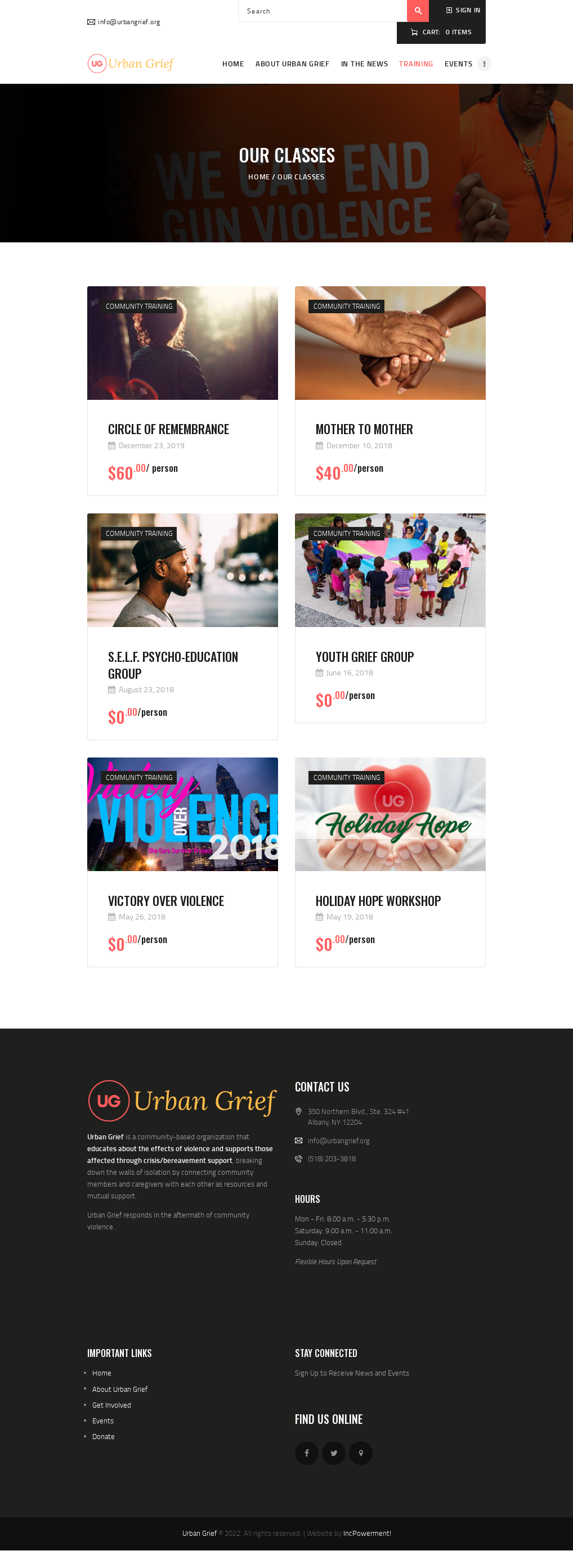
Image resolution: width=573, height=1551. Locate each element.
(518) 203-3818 (332, 1158)
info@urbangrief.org (339, 1140)
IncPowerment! (367, 1533)
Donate (103, 1436)
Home (259, 177)
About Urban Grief (119, 1389)
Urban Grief (199, 1533)
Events (103, 1420)
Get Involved (111, 1405)
